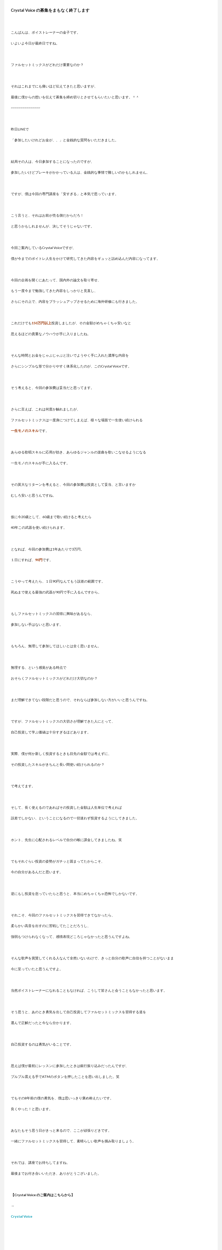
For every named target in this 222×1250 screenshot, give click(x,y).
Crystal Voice (21, 1216)
